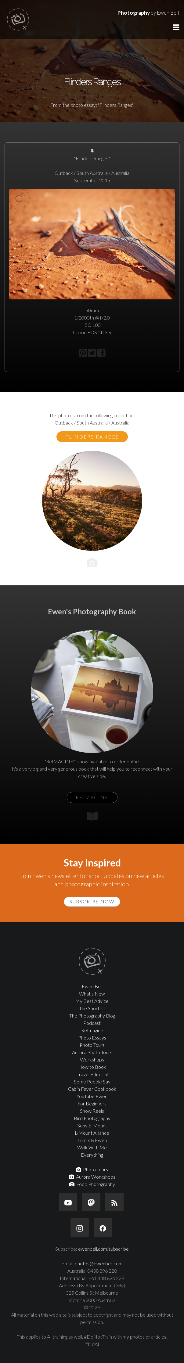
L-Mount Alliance (92, 1133)
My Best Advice (92, 1001)
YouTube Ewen (92, 1096)
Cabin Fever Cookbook (92, 1089)
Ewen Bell (92, 986)
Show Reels (92, 1111)
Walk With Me (92, 1147)
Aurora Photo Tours (92, 1052)
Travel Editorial (92, 1074)
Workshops (92, 1059)
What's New (92, 993)
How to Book (92, 1067)
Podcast (92, 1023)
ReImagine (92, 1030)
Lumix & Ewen (92, 1140)
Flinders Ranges (92, 436)
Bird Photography (92, 1118)
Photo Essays (92, 1037)
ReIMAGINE (92, 797)
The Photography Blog (92, 1015)
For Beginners (92, 1103)
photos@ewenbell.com (99, 1263)
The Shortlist (92, 1008)
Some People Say (92, 1081)
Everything (92, 1155)
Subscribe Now (92, 901)
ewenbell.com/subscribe (103, 1249)
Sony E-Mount (92, 1125)
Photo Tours (92, 1045)
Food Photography (92, 1184)
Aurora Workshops (92, 1177)
